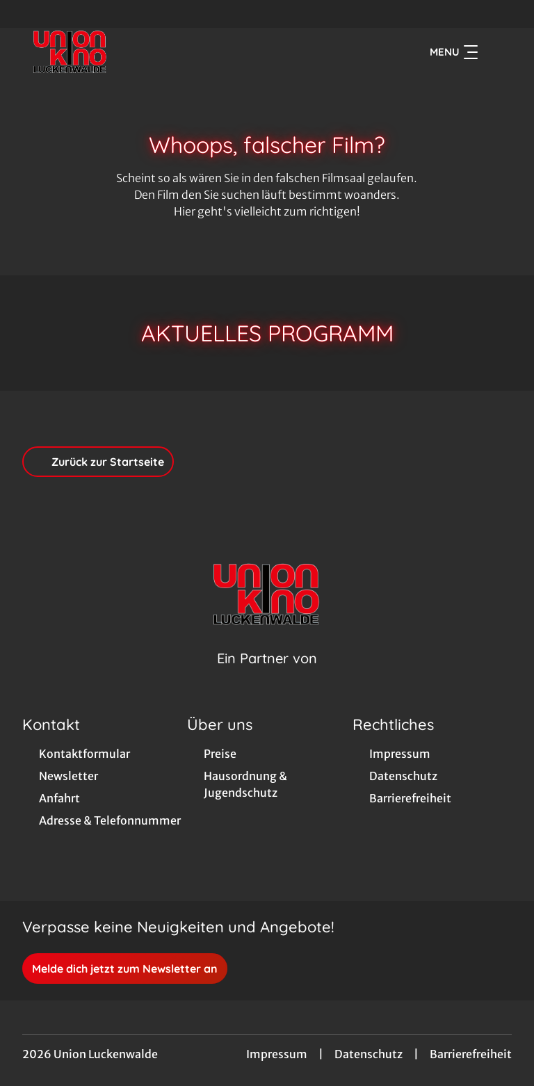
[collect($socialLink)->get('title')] (25, 14)
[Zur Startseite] (119, 53)
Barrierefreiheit (471, 1055)
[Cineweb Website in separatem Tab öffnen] (267, 678)
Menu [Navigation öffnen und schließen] (454, 53)
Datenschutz (368, 1055)
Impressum (276, 1055)
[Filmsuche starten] (498, 53)
